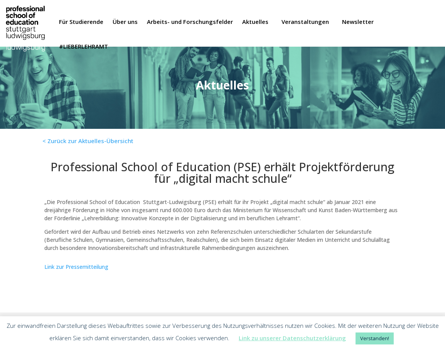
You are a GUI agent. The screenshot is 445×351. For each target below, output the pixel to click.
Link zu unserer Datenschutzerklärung (292, 338)
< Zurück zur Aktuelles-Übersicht (87, 141)
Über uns (125, 22)
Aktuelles (255, 22)
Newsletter (358, 22)
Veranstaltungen (305, 22)
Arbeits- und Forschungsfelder (190, 22)
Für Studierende (81, 22)
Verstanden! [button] (374, 338)
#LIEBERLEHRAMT (83, 47)
